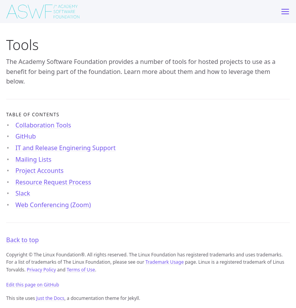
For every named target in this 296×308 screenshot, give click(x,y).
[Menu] (285, 11)
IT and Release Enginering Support (65, 148)
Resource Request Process (53, 182)
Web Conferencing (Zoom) (53, 205)
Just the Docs (50, 298)
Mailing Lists (33, 159)
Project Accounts (39, 170)
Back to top (22, 240)
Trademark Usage (164, 262)
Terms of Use (81, 269)
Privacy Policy (41, 269)
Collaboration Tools (43, 125)
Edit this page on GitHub (32, 284)
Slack (22, 193)
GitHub (25, 136)
